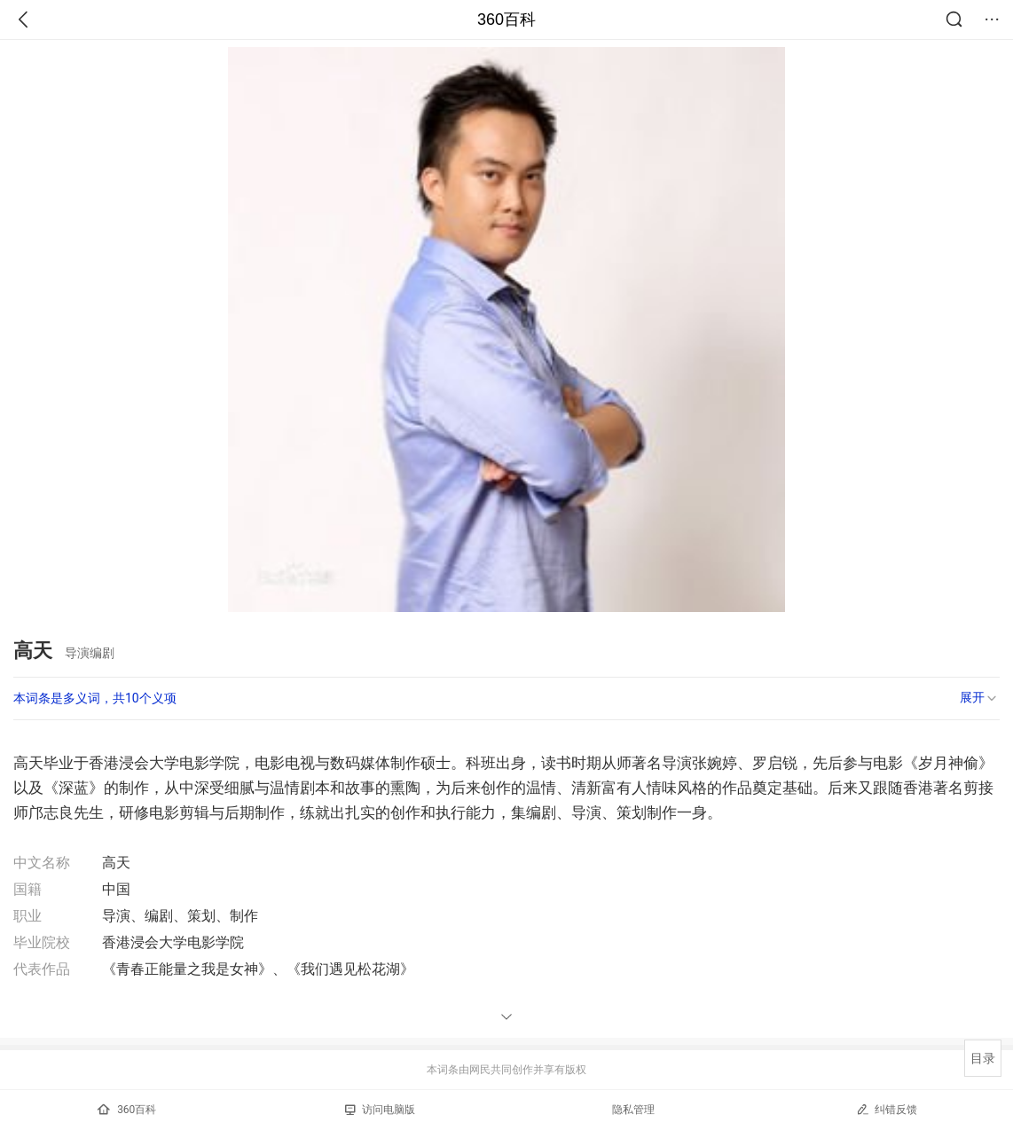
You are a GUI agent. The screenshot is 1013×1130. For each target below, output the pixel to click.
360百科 (506, 19)
